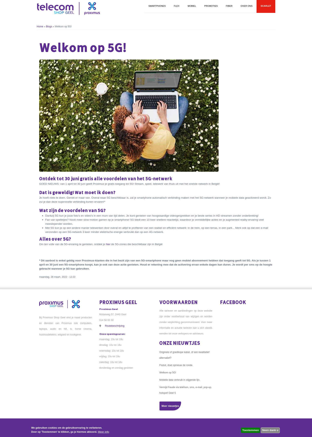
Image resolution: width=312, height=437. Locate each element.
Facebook (233, 302)
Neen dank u (270, 430)
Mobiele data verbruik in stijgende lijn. (179, 379)
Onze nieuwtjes (179, 343)
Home (40, 26)
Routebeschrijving (114, 325)
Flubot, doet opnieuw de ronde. (176, 365)
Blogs (49, 26)
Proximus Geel (118, 302)
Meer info (103, 431)
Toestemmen (250, 430)
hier (108, 244)
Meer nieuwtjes (170, 406)
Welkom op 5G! (167, 372)
